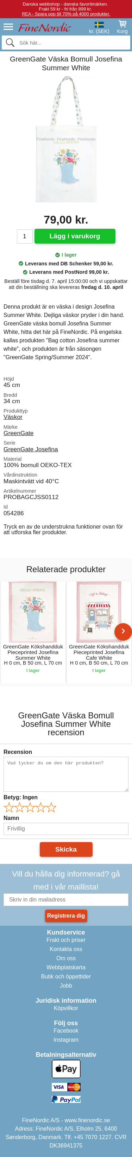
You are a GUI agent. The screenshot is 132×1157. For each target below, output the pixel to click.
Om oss (66, 958)
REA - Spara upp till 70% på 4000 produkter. (66, 14)
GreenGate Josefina (31, 449)
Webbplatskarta (66, 967)
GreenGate (18, 433)
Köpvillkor (66, 1008)
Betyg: (21, 797)
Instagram (66, 1040)
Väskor (13, 416)
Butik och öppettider (66, 977)
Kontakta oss (66, 949)
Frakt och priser (66, 940)
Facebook (66, 1031)
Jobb (66, 986)
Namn (11, 818)
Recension (18, 752)
